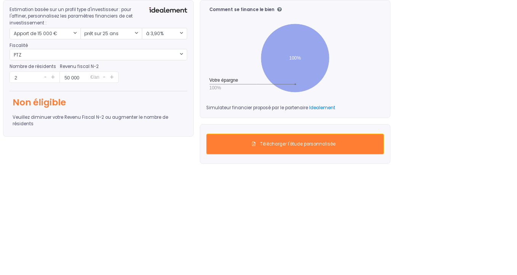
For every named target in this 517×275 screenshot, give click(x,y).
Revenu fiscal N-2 (79, 66)
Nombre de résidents (33, 66)
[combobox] (45, 33)
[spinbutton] (25, 77)
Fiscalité (19, 45)
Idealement (322, 108)
